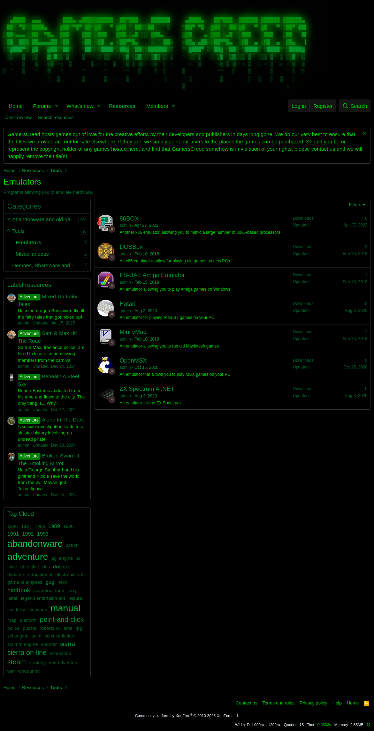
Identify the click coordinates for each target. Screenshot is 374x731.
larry (59, 590)
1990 (68, 526)
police (13, 628)
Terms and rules (278, 703)
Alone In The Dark (51, 420)
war (11, 671)
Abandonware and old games (45, 219)
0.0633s (324, 725)
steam (16, 662)
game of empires (25, 582)
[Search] (355, 105)
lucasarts (37, 609)
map (11, 620)
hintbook (18, 590)
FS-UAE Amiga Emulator (152, 275)
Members (157, 106)
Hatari (127, 303)
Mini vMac (133, 332)
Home (16, 106)
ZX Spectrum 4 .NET (147, 389)
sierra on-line (27, 652)
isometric (42, 590)
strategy (37, 662)
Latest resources (29, 285)
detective (29, 566)
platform (28, 620)
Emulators (28, 242)
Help (337, 703)
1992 (28, 534)
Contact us (246, 703)
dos (46, 566)
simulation (60, 653)
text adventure (64, 662)
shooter (49, 644)
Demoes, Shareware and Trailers (47, 265)
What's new (80, 106)
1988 (40, 526)
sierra (67, 643)
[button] (56, 105)
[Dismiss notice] (364, 134)
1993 (42, 534)
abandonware (35, 543)
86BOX (129, 218)
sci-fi (36, 636)
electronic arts (70, 574)
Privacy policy (313, 703)
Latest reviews (17, 117)
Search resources (56, 117)
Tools (18, 231)
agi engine (62, 558)
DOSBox (131, 247)
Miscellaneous (32, 254)
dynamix (16, 574)
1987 (26, 526)
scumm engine (22, 644)
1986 (12, 526)
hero (62, 582)
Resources (122, 106)
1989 (54, 526)
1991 (13, 534)
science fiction (59, 636)
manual (65, 608)
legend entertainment (43, 598)
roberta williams (56, 628)
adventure (27, 556)
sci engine (18, 636)
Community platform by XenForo (187, 716)
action (72, 545)
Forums (42, 106)
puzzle (29, 628)
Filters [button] (355, 204)
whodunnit (29, 671)
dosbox (61, 566)
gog (50, 582)
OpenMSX (133, 360)
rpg (79, 628)
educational (40, 574)
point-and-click (62, 619)
